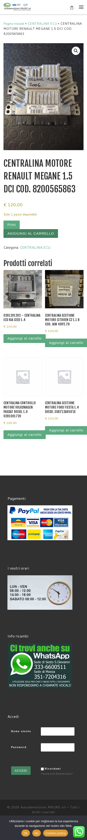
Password (18, 747)
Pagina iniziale (13, 23)
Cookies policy (55, 833)
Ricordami (53, 768)
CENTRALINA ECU (42, 23)
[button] (76, 51)
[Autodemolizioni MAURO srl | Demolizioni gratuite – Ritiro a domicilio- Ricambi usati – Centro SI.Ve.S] (17, 6)
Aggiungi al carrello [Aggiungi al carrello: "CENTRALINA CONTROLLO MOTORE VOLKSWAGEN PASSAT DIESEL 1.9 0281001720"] (24, 435)
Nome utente (21, 731)
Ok (26, 833)
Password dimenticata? (57, 773)
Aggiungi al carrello (30, 233)
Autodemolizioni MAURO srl (43, 807)
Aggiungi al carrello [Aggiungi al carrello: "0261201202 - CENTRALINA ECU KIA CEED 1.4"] (24, 338)
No (37, 833)
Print (11, 225)
